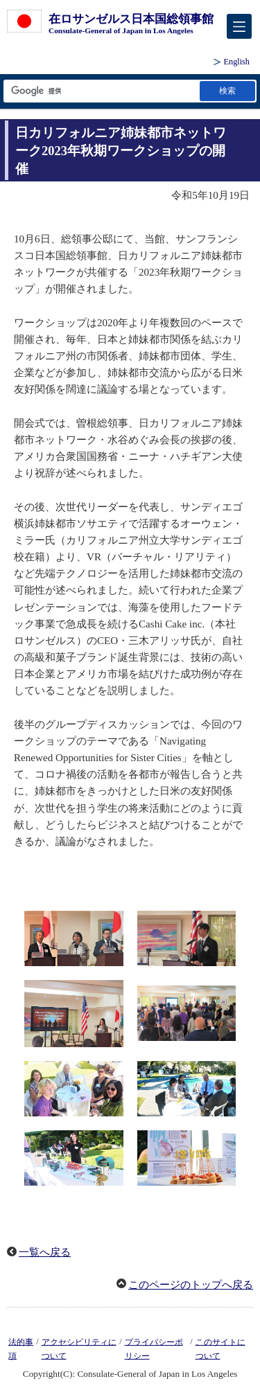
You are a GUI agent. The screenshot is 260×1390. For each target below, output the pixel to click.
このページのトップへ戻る (190, 1284)
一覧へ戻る (45, 1252)
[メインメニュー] (239, 26)
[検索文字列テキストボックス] (100, 91)
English (237, 61)
